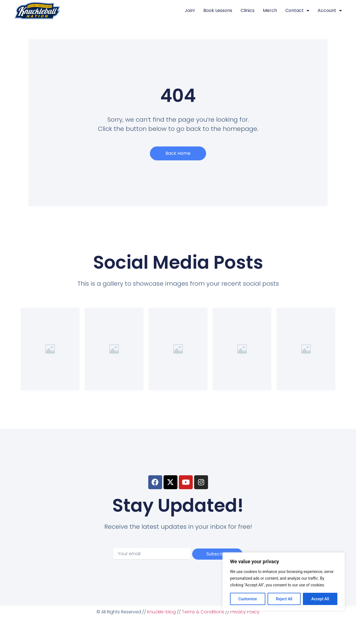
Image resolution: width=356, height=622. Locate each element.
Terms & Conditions (203, 612)
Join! (190, 10)
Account (330, 10)
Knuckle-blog (161, 612)
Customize (247, 599)
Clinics (247, 10)
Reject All (284, 599)
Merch (270, 10)
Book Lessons (217, 10)
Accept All (320, 599)
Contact (297, 10)
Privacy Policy (244, 612)
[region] (283, 581)
